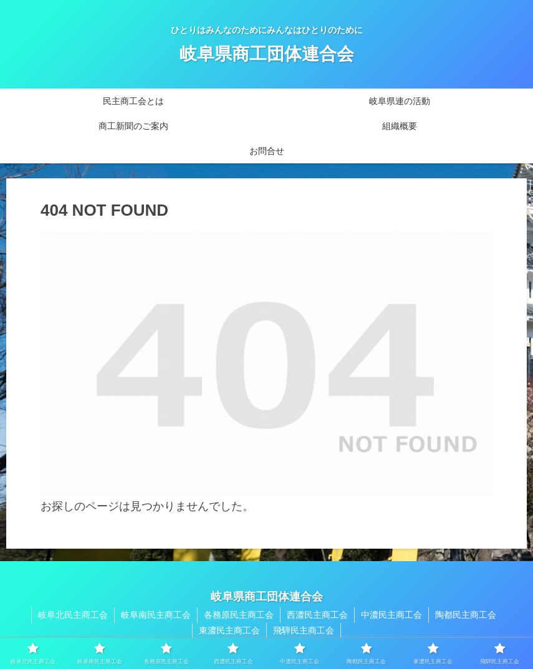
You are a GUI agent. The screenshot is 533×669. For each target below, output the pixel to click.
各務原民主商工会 (239, 615)
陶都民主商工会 (465, 615)
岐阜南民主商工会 (156, 615)
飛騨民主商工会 (303, 630)
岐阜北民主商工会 (73, 615)
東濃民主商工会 (229, 630)
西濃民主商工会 (317, 615)
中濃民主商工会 (391, 615)
